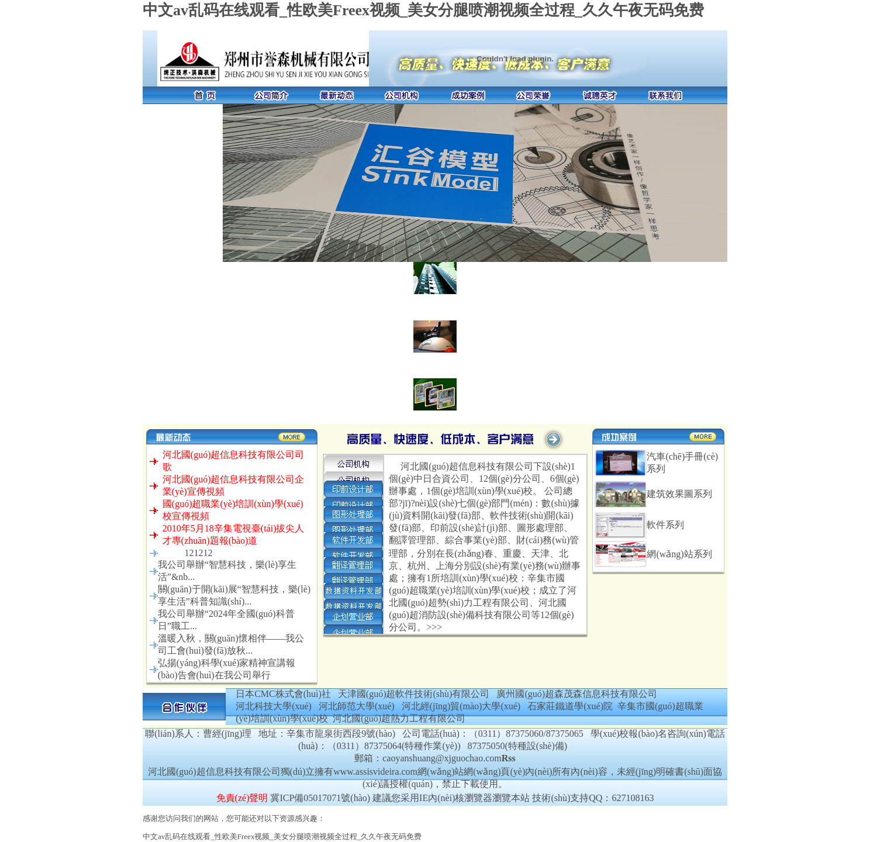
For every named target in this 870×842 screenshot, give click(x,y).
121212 (198, 553)
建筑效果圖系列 (679, 494)
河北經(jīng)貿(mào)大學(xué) (461, 706)
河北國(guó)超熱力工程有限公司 (399, 718)
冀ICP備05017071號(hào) (320, 798)
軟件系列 (665, 525)
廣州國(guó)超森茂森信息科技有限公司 (576, 694)
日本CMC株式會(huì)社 (283, 694)
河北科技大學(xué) (274, 706)
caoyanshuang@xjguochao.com (442, 758)
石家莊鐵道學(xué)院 (570, 706)
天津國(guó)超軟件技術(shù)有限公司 (414, 694)
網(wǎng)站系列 (679, 554)
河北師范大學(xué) (357, 706)
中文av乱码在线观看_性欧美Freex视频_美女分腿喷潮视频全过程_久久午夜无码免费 (423, 10)
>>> (434, 627)
